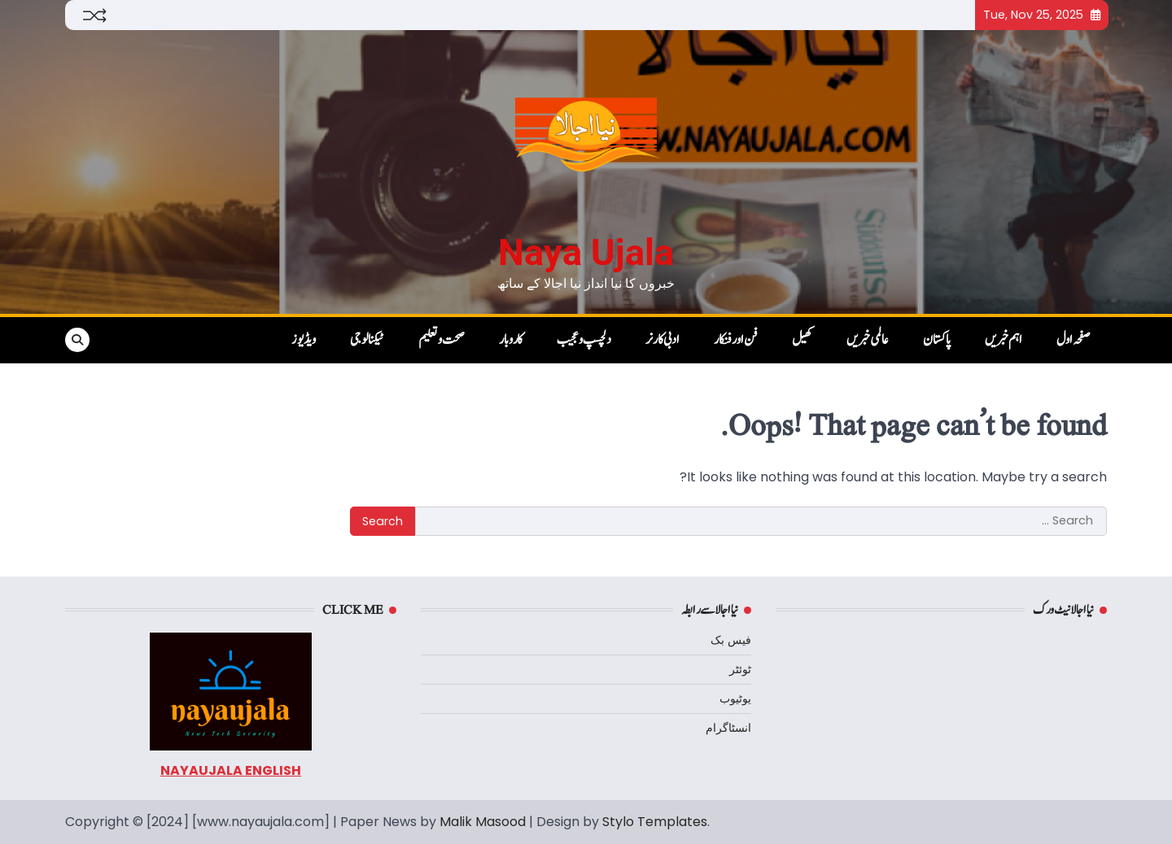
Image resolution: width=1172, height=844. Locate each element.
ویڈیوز (303, 339)
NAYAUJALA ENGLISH (230, 770)
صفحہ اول (1073, 339)
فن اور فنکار (736, 339)
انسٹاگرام (728, 728)
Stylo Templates (654, 821)
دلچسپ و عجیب (584, 339)
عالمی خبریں (867, 339)
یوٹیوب (735, 698)
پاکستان (937, 339)
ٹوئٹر (740, 669)
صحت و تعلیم (441, 339)
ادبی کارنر (662, 339)
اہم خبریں (1003, 339)
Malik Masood (483, 821)
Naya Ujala (586, 252)
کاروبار (511, 339)
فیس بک (731, 640)
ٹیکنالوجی (367, 339)
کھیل (802, 339)
